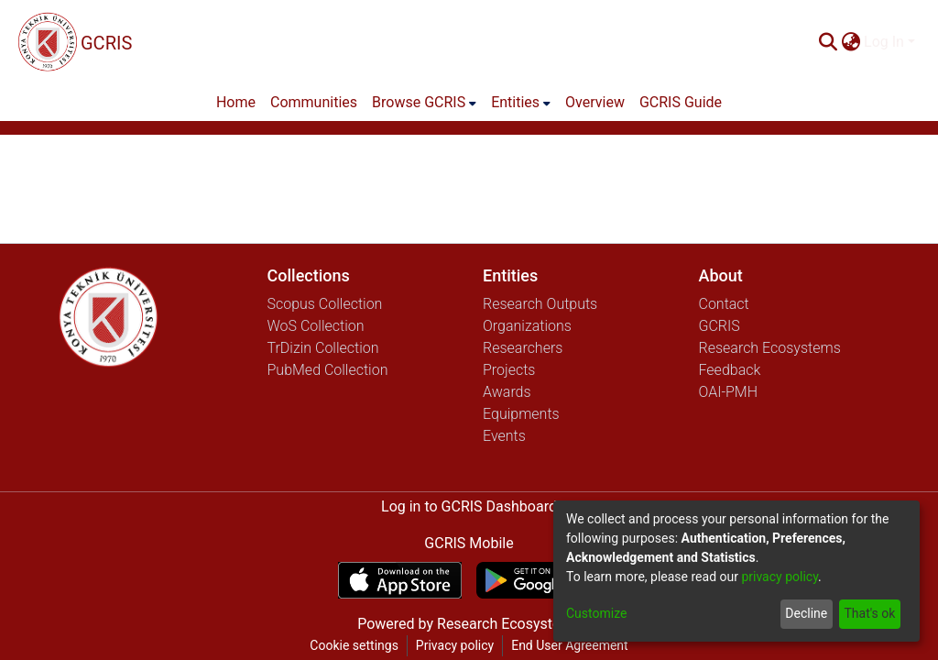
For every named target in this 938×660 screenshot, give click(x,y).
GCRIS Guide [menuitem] (680, 102)
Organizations (527, 326)
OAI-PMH (728, 392)
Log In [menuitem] (884, 41)
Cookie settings (354, 645)
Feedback (730, 370)
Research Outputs (540, 304)
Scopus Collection (325, 304)
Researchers (522, 348)
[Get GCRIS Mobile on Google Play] (538, 580)
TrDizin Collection (323, 348)
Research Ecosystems (770, 348)
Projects (509, 370)
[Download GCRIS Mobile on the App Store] (400, 580)
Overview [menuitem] (595, 102)
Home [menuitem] (236, 102)
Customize (596, 613)
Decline (806, 613)
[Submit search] (827, 42)
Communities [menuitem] (313, 102)
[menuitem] (850, 42)
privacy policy (779, 576)
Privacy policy (455, 645)
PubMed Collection (327, 370)
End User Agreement (569, 645)
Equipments (521, 414)
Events (504, 436)
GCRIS (719, 326)
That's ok (869, 613)
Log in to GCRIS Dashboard (469, 506)
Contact (724, 304)
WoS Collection (316, 326)
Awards (507, 392)
